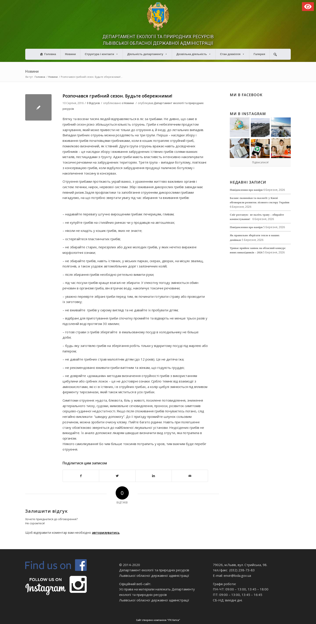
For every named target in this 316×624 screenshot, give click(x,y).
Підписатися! (260, 162)
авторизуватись (106, 532)
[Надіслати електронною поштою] (190, 476)
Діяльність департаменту (147, 54)
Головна (50, 54)
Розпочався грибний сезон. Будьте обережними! (117, 96)
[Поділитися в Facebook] (81, 476)
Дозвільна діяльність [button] (193, 54)
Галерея (259, 54)
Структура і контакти (101, 54)
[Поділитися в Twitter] (117, 476)
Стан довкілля (232, 54)
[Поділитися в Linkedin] (154, 476)
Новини (70, 54)
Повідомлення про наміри (246, 189)
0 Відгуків (93, 103)
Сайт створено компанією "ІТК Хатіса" (218, 620)
